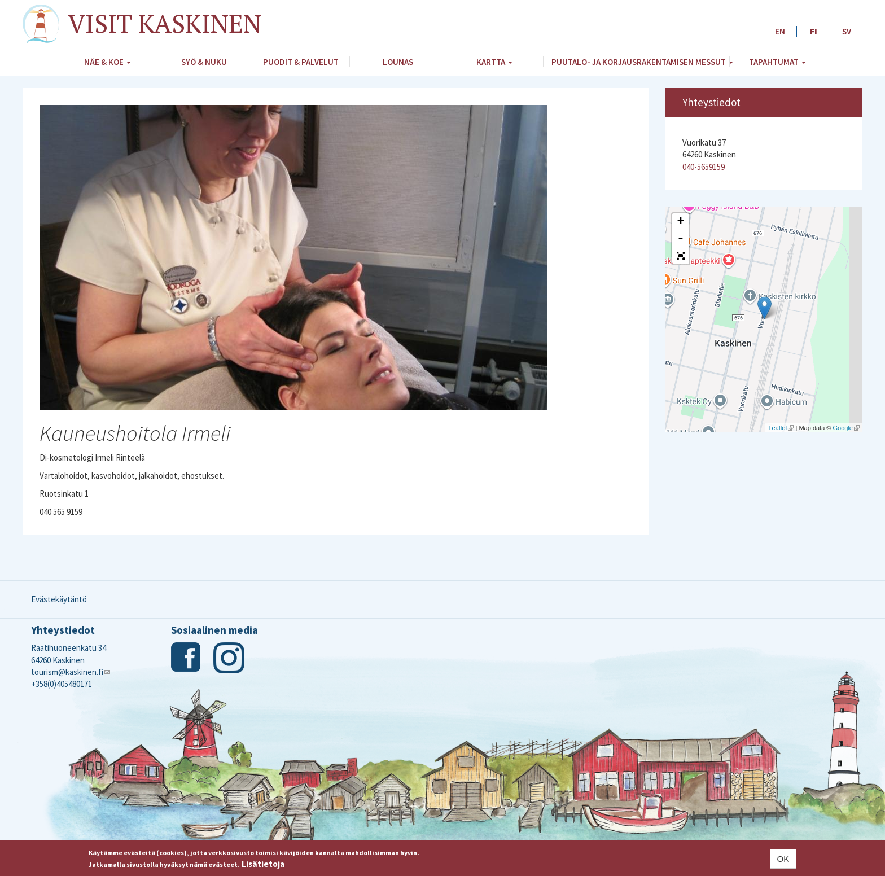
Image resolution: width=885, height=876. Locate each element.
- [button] (681, 238)
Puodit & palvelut (301, 61)
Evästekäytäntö (59, 599)
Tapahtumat (777, 61)
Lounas (398, 61)
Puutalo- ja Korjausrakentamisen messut (640, 61)
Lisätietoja (263, 864)
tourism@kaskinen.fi (70, 672)
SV (846, 31)
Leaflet (781, 427)
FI (813, 31)
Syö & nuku (204, 61)
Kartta (494, 61)
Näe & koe (107, 61)
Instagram (228, 657)
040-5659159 (703, 166)
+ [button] (680, 221)
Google (846, 427)
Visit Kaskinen (164, 23)
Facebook (186, 657)
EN (780, 31)
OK (783, 859)
